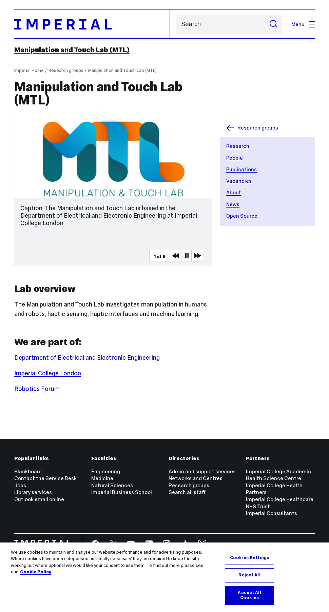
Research (237, 146)
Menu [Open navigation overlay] (303, 24)
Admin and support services (202, 471)
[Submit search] (273, 24)
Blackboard (28, 471)
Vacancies (239, 181)
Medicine (102, 478)
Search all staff (187, 492)
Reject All (249, 575)
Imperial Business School (121, 492)
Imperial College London (47, 373)
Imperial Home (29, 70)
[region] (164, 577)
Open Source (241, 216)
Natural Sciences (112, 485)
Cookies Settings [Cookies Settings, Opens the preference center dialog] (249, 557)
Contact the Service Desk (45, 478)
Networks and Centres (195, 478)
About (233, 192)
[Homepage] (92, 24)
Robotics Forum (37, 389)
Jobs (20, 485)
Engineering (105, 471)
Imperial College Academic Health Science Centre (278, 475)
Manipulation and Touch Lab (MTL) (72, 49)
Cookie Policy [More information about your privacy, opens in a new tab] (35, 572)
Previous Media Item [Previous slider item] (175, 255)
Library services (33, 492)
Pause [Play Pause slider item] (187, 255)
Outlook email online (39, 499)
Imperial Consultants (271, 513)
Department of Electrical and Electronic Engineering (87, 357)
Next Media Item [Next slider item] (197, 255)
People (234, 158)
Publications (241, 169)
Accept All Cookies (249, 595)
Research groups (66, 70)
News (232, 204)
